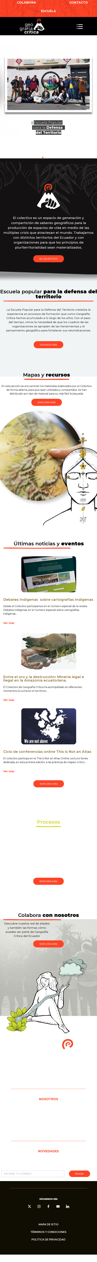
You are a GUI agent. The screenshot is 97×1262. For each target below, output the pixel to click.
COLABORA (26, 2)
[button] (79, 27)
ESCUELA (48, 11)
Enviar (79, 1173)
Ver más (8, 623)
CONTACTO (78, 2)
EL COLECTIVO (48, 1109)
